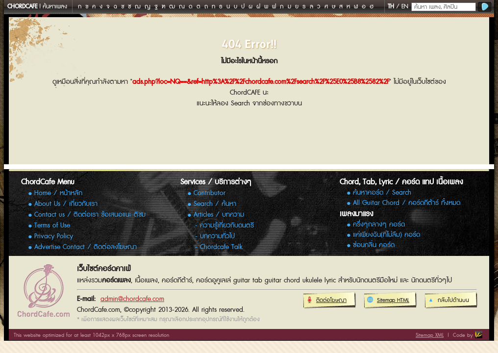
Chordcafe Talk (221, 247)
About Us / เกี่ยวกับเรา (66, 204)
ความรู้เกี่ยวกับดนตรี (227, 225)
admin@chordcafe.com (132, 299)
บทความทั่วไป (217, 236)
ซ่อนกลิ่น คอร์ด (374, 245)
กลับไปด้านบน (448, 300)
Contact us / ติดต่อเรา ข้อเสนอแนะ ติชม (90, 214)
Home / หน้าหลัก (58, 193)
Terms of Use (52, 225)
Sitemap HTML (388, 300)
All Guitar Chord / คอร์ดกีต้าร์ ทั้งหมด (406, 203)
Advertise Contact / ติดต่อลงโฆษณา (85, 247)
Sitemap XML (430, 335)
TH (391, 6)
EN (404, 6)
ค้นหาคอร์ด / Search (382, 193)
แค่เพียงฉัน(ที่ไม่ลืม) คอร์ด (386, 235)
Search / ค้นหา (215, 204)
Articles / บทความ (219, 214)
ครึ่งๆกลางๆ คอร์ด (379, 225)
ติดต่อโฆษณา (326, 300)
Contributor (209, 193)
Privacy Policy (53, 236)
